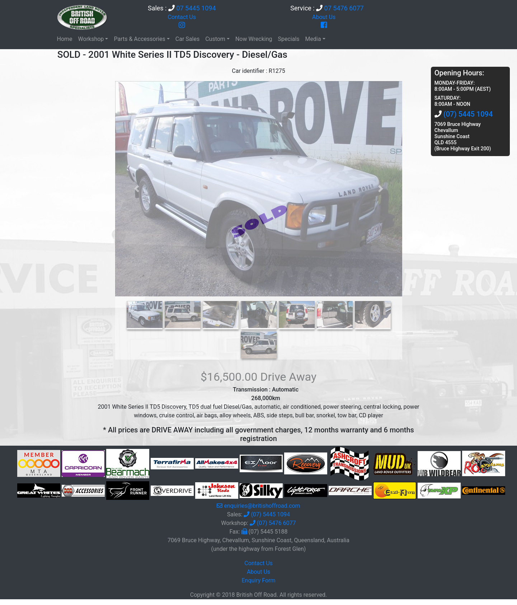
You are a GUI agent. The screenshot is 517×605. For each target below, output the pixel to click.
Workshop (91, 39)
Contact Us (182, 17)
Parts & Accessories (139, 39)
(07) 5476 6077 (276, 523)
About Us (323, 17)
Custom (215, 39)
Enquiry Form (258, 580)
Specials (288, 39)
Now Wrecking (253, 39)
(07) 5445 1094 (468, 114)
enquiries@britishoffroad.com (262, 505)
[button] (136, 188)
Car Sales (187, 39)
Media (313, 39)
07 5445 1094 (196, 8)
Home (64, 39)
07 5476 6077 (344, 8)
